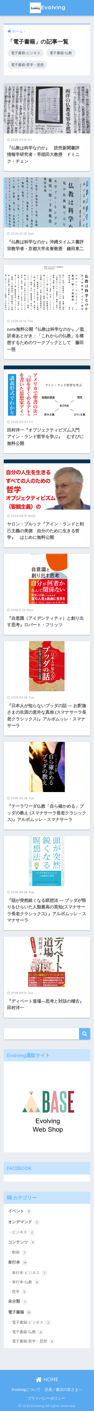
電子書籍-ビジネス (25, 53)
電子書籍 (20, 1312)
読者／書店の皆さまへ (63, 1390)
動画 (19, 1253)
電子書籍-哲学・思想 (27, 65)
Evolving (47, 8)
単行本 (18, 1263)
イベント (20, 1211)
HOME (47, 1379)
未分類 (18, 1302)
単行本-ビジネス (29, 1273)
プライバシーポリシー (46, 1398)
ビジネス (23, 1232)
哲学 (19, 1292)
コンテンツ (22, 1242)
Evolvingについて (26, 1390)
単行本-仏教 (26, 1282)
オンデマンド (24, 1222)
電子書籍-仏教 (61, 53)
